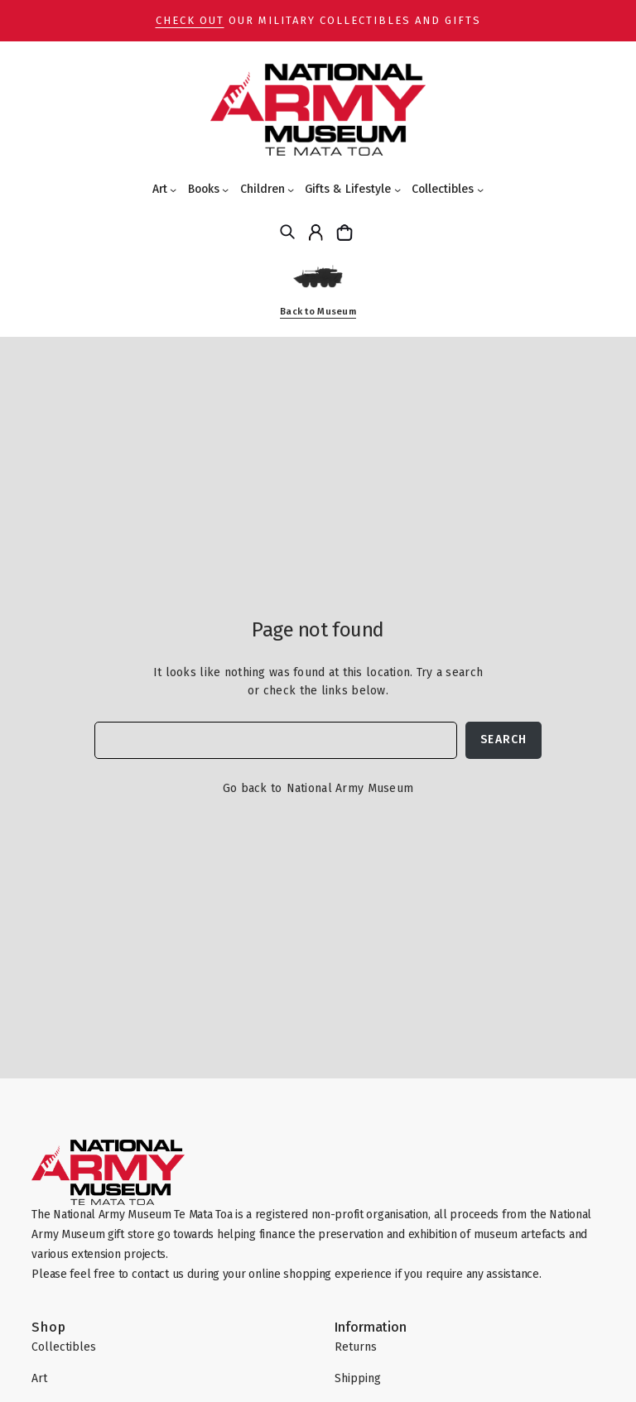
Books (203, 189)
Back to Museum (318, 311)
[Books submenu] (225, 189)
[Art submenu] (173, 189)
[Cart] (346, 232)
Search (503, 739)
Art (159, 189)
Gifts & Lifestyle (348, 189)
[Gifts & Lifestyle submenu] (397, 189)
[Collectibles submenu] (480, 189)
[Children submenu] (290, 189)
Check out (190, 20)
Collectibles (443, 189)
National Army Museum (350, 788)
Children (262, 189)
